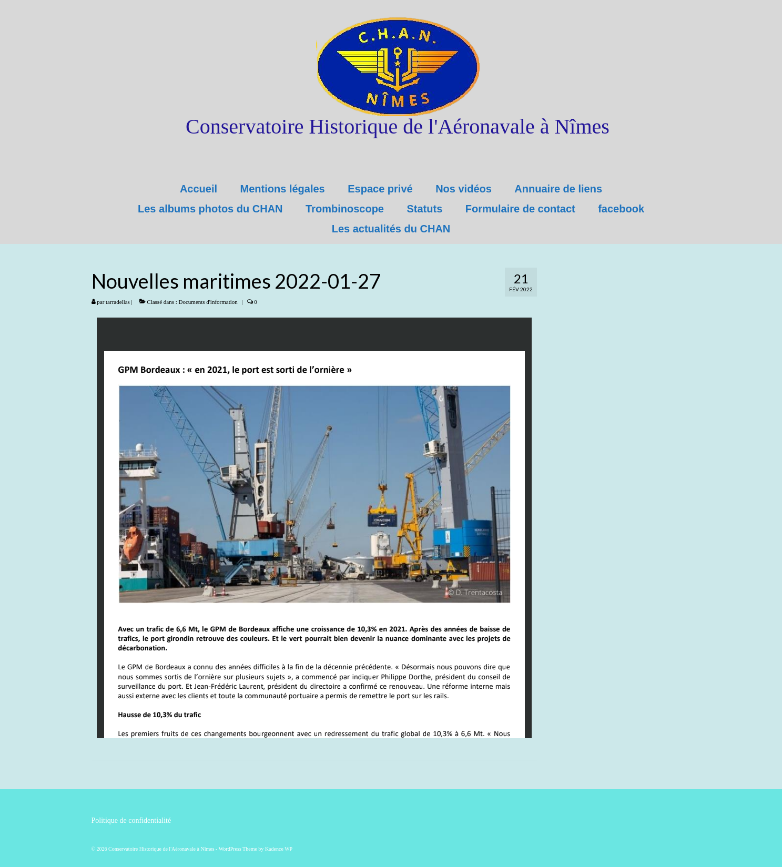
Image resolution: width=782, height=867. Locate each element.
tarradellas (118, 302)
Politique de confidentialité (131, 820)
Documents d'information (208, 302)
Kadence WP (278, 849)
